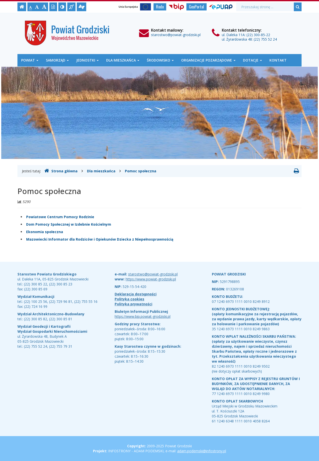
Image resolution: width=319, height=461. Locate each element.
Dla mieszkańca (122, 60)
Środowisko (160, 60)
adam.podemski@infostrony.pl (201, 451)
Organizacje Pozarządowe (208, 60)
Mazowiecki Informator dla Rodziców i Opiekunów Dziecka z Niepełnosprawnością (99, 239)
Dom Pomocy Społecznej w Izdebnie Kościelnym (68, 224)
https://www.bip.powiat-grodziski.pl (142, 316)
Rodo (160, 7)
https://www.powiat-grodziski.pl (151, 279)
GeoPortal (196, 7)
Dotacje (252, 60)
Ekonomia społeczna (44, 231)
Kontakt (278, 60)
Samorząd (57, 60)
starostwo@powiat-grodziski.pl (176, 34)
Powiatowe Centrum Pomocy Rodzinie (60, 216)
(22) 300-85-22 (258, 34)
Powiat (29, 60)
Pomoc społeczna (140, 171)
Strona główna (61, 170)
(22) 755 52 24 (265, 39)
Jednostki (87, 60)
